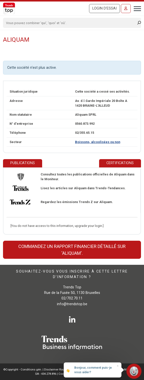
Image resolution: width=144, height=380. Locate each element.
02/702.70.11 (72, 298)
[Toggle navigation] (136, 8)
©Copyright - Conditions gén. (22, 369)
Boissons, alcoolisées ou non (97, 142)
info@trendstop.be (72, 304)
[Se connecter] (126, 8)
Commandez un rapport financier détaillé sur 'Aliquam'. (72, 250)
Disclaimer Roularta (57, 369)
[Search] (70, 23)
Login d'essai (104, 8)
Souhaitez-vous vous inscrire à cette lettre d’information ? (72, 274)
